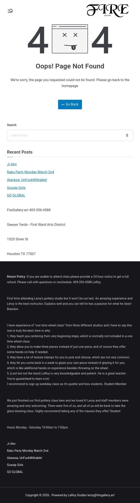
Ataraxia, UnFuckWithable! (27, 180)
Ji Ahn (12, 164)
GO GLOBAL (16, 195)
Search (12, 125)
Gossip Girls (16, 188)
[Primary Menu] (10, 11)
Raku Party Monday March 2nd (30, 172)
